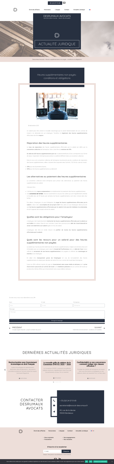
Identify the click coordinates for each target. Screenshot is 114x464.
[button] (5, 370)
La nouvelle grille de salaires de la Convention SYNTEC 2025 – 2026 (57, 364)
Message (11, 309)
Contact (66, 9)
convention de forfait (36, 193)
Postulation (48, 439)
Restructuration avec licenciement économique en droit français (23, 363)
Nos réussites (68, 439)
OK (86, 461)
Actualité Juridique (79, 9)
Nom (10, 302)
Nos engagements (69, 437)
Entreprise (76, 302)
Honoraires (47, 9)
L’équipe (57, 9)
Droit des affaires (34, 9)
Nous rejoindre (49, 437)
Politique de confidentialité (100, 461)
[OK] (112, 461)
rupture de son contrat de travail (44, 266)
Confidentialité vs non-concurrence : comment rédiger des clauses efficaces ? (91, 364)
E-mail (43, 302)
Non (91, 461)
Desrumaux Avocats (38, 59)
